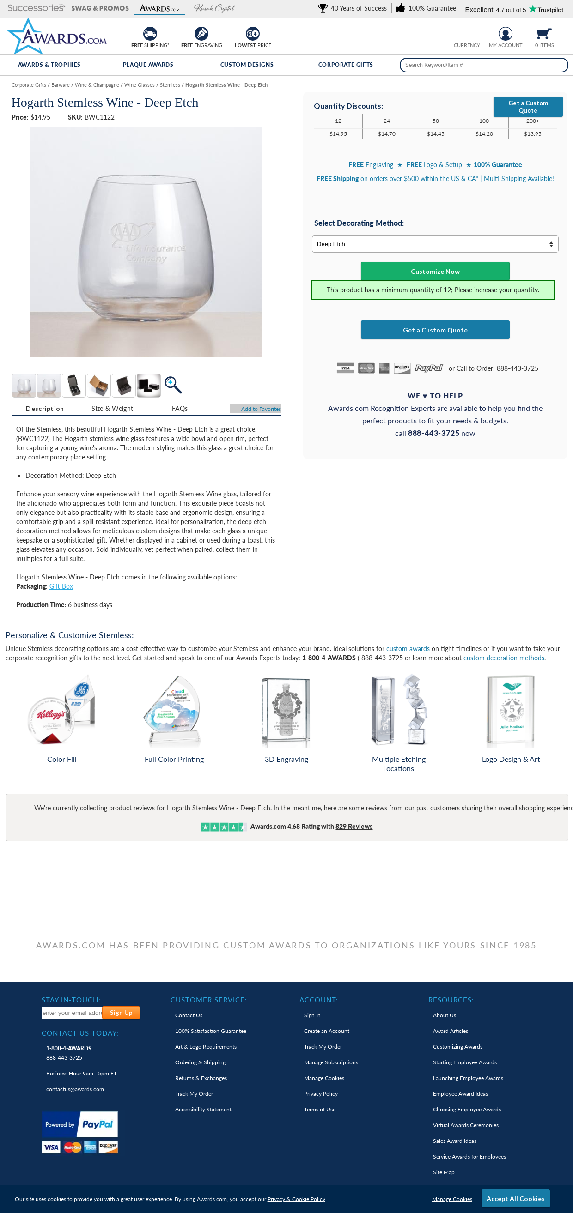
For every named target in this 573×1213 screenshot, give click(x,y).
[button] (37, 8)
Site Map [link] (444, 1172)
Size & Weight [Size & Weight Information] (112, 408)
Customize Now (435, 271)
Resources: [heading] (451, 1000)
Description (45, 408)
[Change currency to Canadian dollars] (474, 32)
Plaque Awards (148, 64)
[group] (466, 32)
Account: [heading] (318, 1000)
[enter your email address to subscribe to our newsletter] (72, 1013)
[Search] (558, 65)
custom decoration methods (503, 658)
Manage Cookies (452, 1198)
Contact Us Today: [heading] (80, 1033)
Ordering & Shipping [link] (200, 1062)
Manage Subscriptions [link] (331, 1062)
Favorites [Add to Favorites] (261, 408)
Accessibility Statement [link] (203, 1109)
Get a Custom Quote (528, 106)
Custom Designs (247, 64)
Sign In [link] (312, 1015)
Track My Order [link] (194, 1093)
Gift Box (61, 586)
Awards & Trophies (49, 64)
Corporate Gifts (345, 64)
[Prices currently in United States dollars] (459, 32)
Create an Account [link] (326, 1030)
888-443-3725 (68, 1053)
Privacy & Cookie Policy (296, 1198)
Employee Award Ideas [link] (460, 1093)
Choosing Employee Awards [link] (467, 1109)
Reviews (353, 826)
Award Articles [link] (450, 1030)
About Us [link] (444, 1015)
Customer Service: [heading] (209, 1000)
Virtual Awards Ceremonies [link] (466, 1125)
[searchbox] (484, 65)
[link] (354, 8)
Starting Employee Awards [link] (465, 1062)
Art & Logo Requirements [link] (206, 1046)
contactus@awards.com (75, 1089)
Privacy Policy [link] (321, 1093)
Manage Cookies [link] (324, 1077)
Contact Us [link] (188, 1015)
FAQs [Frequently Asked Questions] (180, 408)
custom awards (408, 648)
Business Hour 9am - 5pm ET (81, 1073)
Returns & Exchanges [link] (201, 1077)
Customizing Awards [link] (457, 1046)
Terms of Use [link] (319, 1109)
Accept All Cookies (516, 1198)
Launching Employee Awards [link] (468, 1077)
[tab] (45, 408)
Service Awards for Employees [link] (469, 1156)
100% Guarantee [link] (210, 1030)
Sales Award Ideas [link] (454, 1140)
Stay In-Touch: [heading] (71, 1000)
